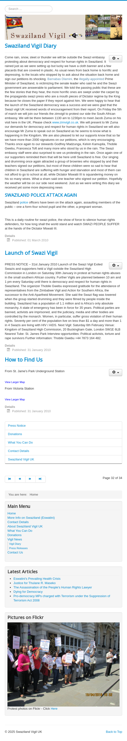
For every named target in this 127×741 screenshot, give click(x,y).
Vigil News (14, 539)
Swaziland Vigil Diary (30, 45)
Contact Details (18, 451)
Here (54, 708)
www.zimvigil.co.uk (65, 122)
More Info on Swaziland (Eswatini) (31, 517)
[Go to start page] (10, 479)
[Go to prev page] (20, 479)
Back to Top (114, 732)
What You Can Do (20, 442)
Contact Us (15, 552)
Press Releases (18, 548)
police (24, 202)
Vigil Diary (15, 543)
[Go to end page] (41, 479)
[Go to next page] (30, 479)
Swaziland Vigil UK (21, 459)
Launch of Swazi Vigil (31, 252)
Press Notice (17, 425)
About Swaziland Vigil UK (25, 526)
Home (11, 513)
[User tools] (115, 58)
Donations (15, 434)
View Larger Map (15, 382)
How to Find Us (24, 359)
